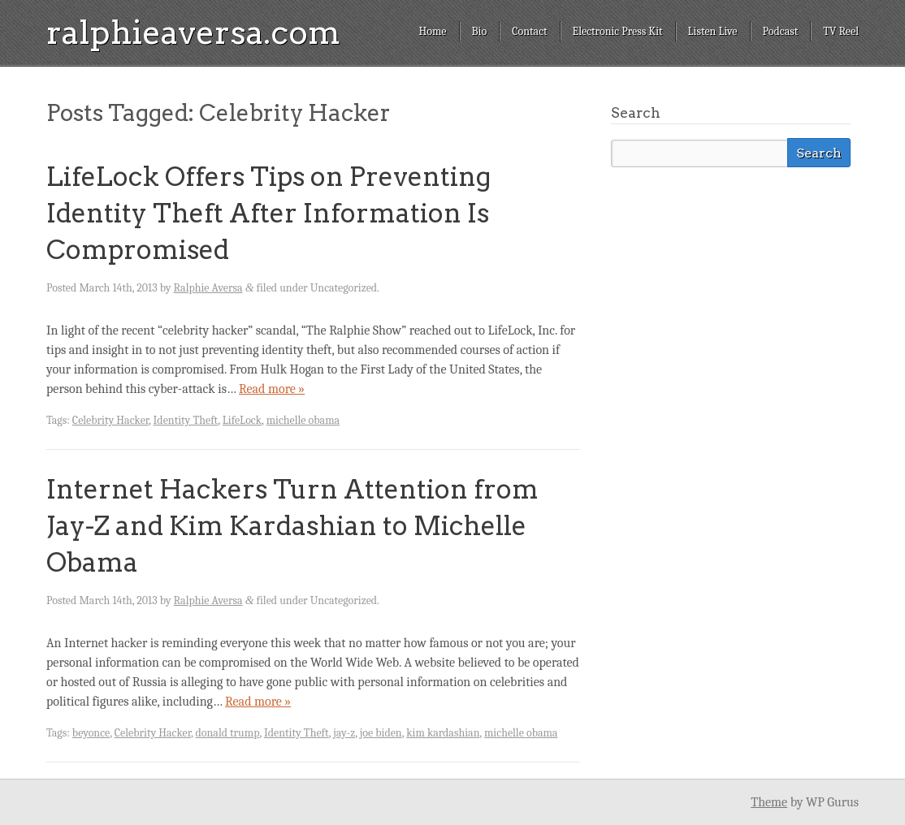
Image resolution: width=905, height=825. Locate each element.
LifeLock (242, 420)
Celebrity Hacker (110, 420)
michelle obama (303, 420)
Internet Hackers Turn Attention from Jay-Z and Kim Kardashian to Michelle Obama (292, 525)
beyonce (91, 733)
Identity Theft (186, 420)
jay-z (344, 733)
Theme (769, 802)
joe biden (381, 733)
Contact (529, 31)
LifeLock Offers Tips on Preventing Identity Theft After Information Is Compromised (268, 213)
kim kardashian (442, 733)
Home (432, 31)
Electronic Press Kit (618, 31)
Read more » (272, 389)
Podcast (781, 31)
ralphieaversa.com (193, 32)
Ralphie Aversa (208, 288)
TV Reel (841, 31)
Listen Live (713, 31)
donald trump (227, 733)
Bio (479, 31)
